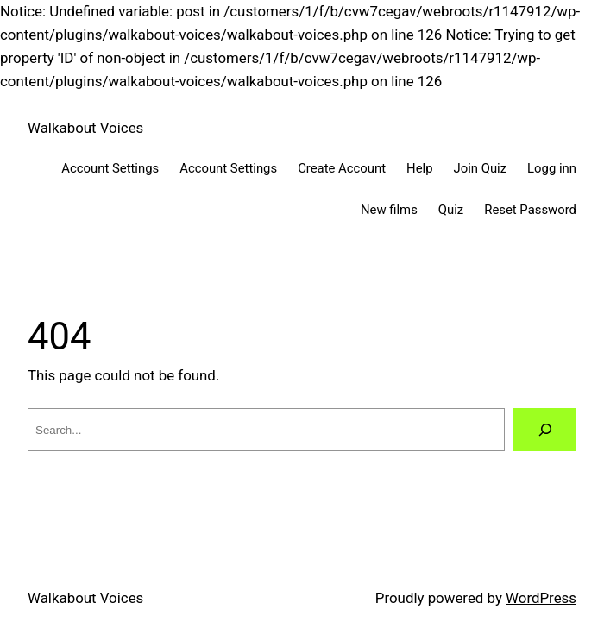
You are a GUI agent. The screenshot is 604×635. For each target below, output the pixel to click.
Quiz (450, 209)
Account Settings (110, 168)
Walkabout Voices (85, 127)
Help (419, 168)
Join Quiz (480, 168)
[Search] (544, 429)
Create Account (342, 168)
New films (389, 209)
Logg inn (551, 168)
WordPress (541, 598)
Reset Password (530, 209)
